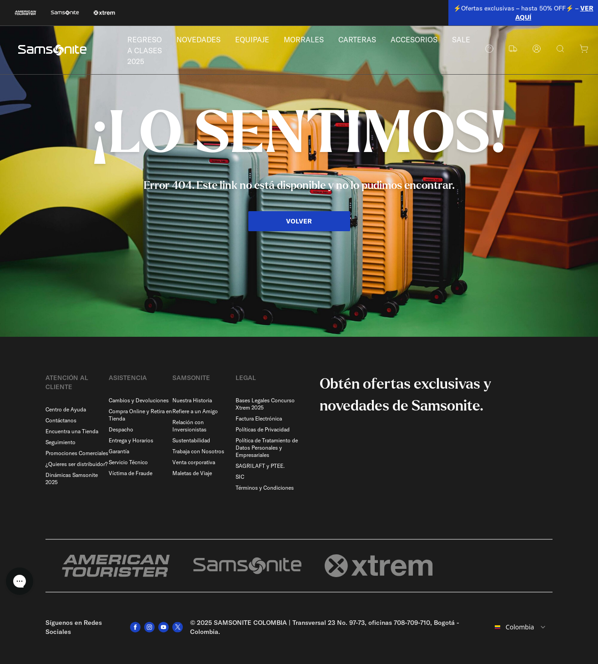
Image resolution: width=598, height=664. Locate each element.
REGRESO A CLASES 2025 (145, 51)
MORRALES (308, 40)
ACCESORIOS (422, 40)
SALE (470, 40)
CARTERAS (363, 40)
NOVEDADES (201, 40)
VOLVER (299, 221)
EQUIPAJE (256, 40)
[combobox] (521, 627)
